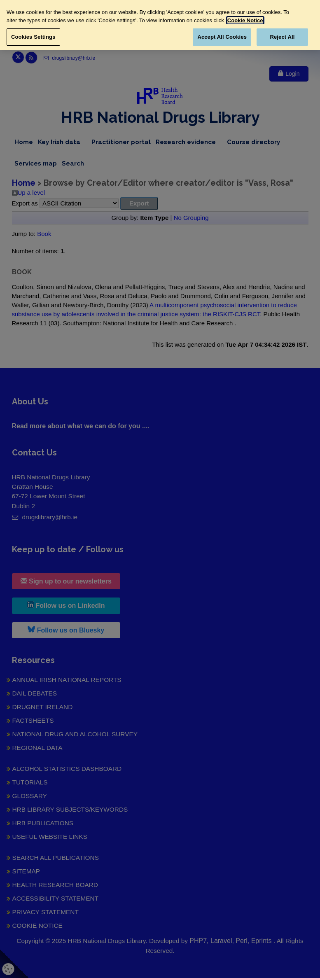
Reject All (282, 37)
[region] (160, 25)
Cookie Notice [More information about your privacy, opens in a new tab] (245, 20)
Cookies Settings (33, 37)
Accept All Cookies (222, 37)
